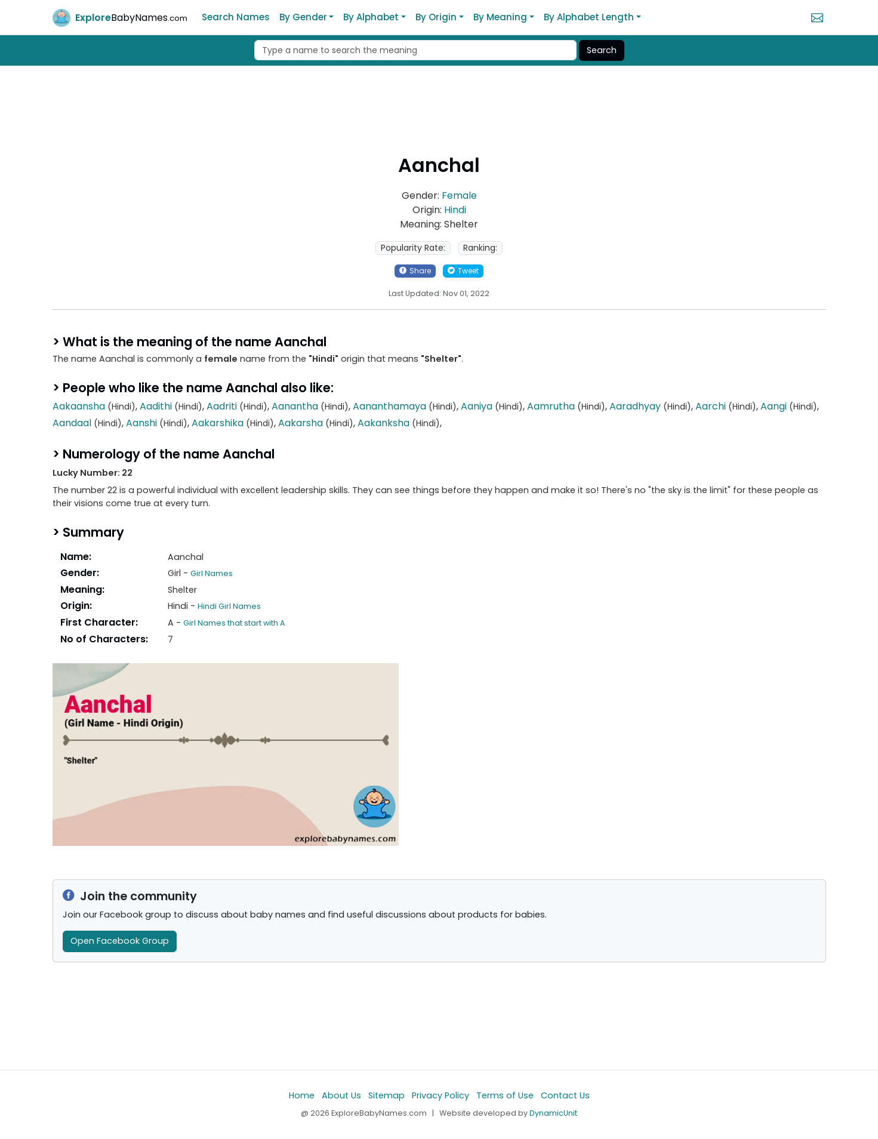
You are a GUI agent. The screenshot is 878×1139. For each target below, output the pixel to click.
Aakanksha (383, 423)
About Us (341, 1095)
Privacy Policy (440, 1095)
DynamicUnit (553, 1113)
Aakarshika (218, 423)
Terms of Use (505, 1095)
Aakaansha (79, 406)
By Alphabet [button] (371, 17)
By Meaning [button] (500, 17)
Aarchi (710, 406)
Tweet (463, 271)
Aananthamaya (389, 406)
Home (302, 1095)
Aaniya (476, 406)
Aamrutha (551, 406)
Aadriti (222, 406)
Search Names (236, 17)
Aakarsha (300, 423)
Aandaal (72, 423)
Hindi (455, 210)
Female (459, 195)
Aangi (773, 406)
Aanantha (295, 406)
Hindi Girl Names (229, 606)
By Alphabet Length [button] (589, 17)
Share (415, 271)
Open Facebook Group (119, 941)
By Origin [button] (436, 17)
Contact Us (565, 1095)
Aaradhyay (635, 406)
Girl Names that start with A (234, 623)
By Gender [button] (303, 17)
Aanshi (141, 423)
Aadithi (156, 406)
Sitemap (386, 1095)
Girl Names (211, 573)
